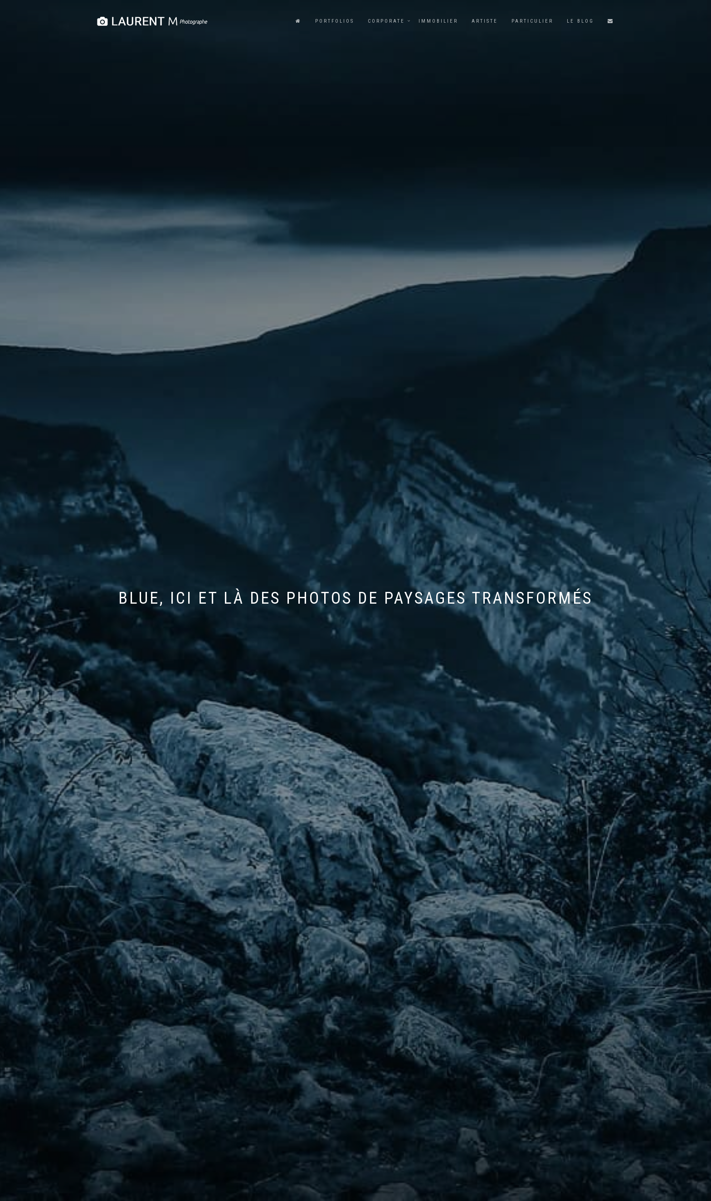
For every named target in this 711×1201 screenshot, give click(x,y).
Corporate (386, 21)
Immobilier (438, 21)
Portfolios (334, 21)
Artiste (485, 21)
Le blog (580, 21)
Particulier (532, 21)
